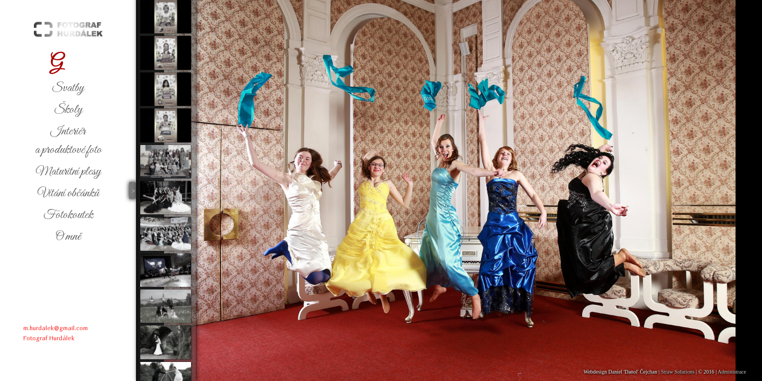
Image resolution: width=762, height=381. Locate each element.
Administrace (732, 372)
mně (68, 236)
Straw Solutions (678, 372)
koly (68, 109)
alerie (68, 63)
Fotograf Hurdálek (49, 337)
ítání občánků (68, 193)
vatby (68, 87)
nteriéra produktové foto (68, 141)
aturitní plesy (68, 171)
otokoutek (68, 214)
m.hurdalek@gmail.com (55, 327)
